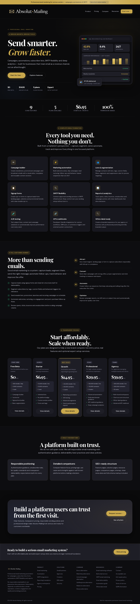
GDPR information (121, 587)
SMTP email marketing (103, 577)
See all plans (118, 520)
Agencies (60, 574)
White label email (101, 587)
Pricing (96, 11)
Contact (118, 570)
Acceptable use (121, 574)
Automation (41, 574)
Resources (115, 11)
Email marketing (42, 570)
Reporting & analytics (44, 580)
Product (88, 11)
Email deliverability (102, 580)
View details (19, 412)
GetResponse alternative (84, 582)
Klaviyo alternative (82, 589)
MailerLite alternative (83, 586)
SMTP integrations (42, 577)
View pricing (121, 552)
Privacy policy (120, 580)
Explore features (36, 75)
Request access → (116, 513)
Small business (61, 570)
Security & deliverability (99, 2)
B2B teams (60, 580)
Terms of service (121, 583)
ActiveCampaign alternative (82, 578)
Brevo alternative (82, 570)
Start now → (126, 11)
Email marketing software (104, 570)
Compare (105, 11)
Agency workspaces (43, 583)
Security (59, 583)
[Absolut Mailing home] (28, 11)
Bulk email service (101, 574)
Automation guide (101, 583)
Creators (59, 577)
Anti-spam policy (121, 577)
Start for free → (16, 75)
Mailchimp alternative (83, 574)
